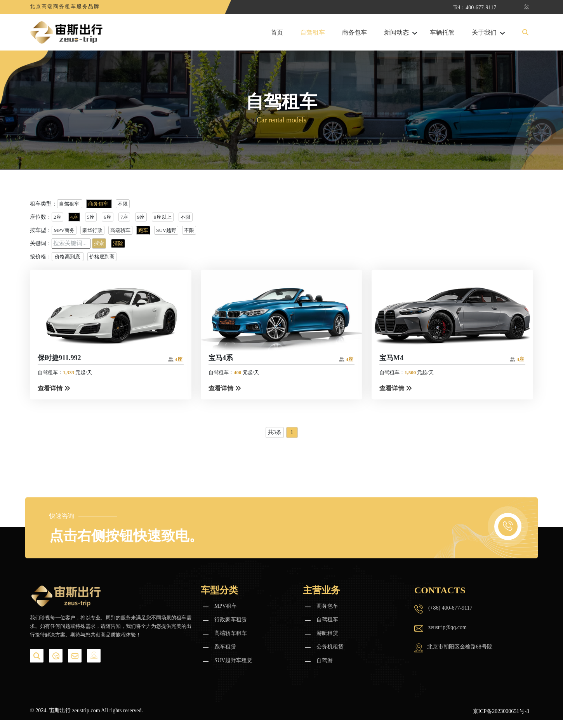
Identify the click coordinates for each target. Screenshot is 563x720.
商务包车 (354, 33)
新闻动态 (396, 33)
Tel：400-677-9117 (475, 7)
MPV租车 (225, 606)
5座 (91, 217)
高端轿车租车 (230, 633)
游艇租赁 (327, 633)
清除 (118, 243)
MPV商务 (64, 230)
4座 (74, 217)
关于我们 (484, 33)
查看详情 (54, 388)
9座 (141, 217)
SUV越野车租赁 (233, 660)
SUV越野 (166, 230)
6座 (107, 217)
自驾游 (324, 660)
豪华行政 (92, 230)
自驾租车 (312, 33)
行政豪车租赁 (230, 619)
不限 (123, 204)
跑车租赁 (225, 647)
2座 (57, 217)
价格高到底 (68, 257)
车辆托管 (442, 33)
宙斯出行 (60, 710)
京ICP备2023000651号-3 (501, 711)
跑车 (143, 230)
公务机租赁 (330, 647)
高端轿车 (120, 230)
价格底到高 (102, 257)
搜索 (99, 243)
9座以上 (163, 217)
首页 (277, 33)
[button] (525, 33)
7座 (124, 217)
